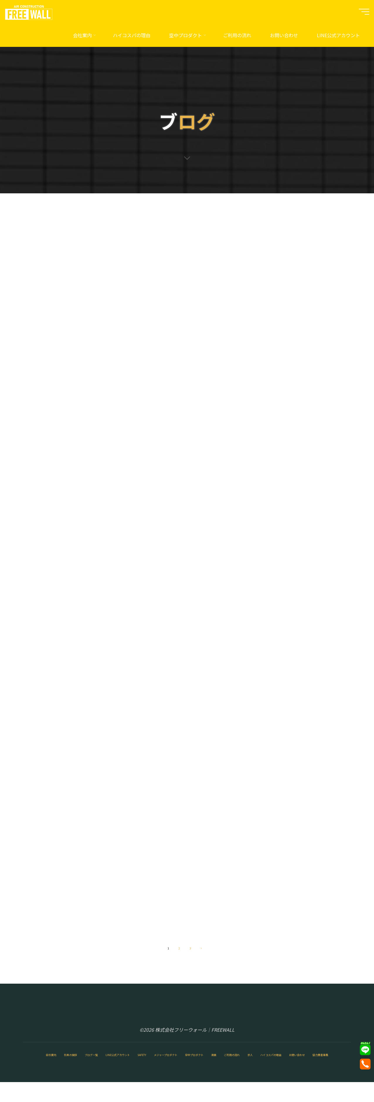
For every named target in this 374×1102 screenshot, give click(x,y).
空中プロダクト (271, 1061)
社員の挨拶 (66, 1061)
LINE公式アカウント (143, 1061)
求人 (68, 1073)
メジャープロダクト (224, 1061)
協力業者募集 (184, 1073)
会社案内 (34, 1061)
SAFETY (184, 1061)
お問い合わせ (146, 1073)
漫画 (303, 1061)
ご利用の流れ (39, 1073)
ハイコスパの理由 (102, 1073)
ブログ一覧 (100, 1061)
